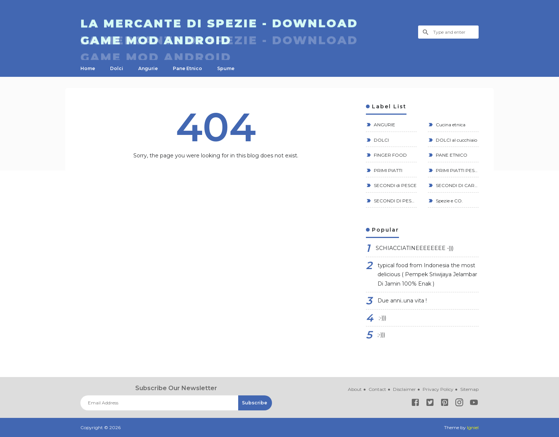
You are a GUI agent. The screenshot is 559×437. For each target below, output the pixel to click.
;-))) (382, 317)
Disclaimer (404, 389)
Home (87, 68)
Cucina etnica (450, 124)
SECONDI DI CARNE (457, 185)
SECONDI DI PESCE (395, 201)
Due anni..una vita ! (402, 300)
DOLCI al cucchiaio (456, 140)
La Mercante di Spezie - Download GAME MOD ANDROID (219, 32)
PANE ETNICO (451, 155)
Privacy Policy (438, 389)
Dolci (116, 68)
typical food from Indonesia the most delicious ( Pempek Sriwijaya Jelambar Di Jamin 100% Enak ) (427, 274)
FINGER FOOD (390, 155)
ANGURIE (384, 124)
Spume (225, 68)
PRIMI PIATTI (387, 170)
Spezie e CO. (449, 201)
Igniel (473, 427)
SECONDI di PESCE (395, 185)
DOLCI (381, 140)
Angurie (148, 68)
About (355, 389)
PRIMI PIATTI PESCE (457, 170)
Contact (377, 389)
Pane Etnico (187, 68)
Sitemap (469, 389)
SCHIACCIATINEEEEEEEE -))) (414, 248)
